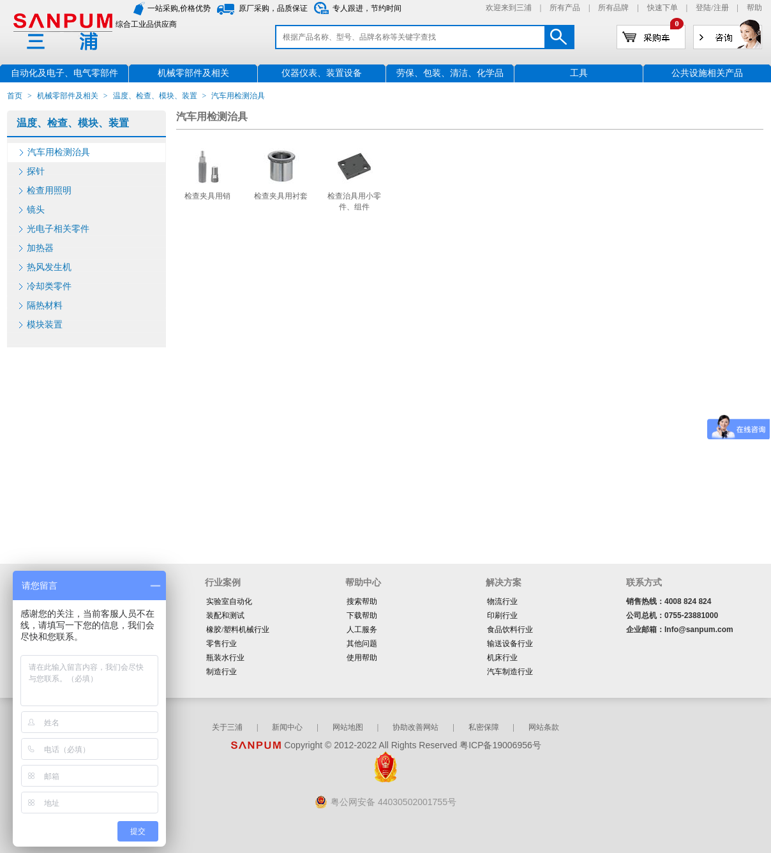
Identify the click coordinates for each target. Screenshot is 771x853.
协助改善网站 (415, 727)
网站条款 (543, 727)
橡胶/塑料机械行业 (237, 629)
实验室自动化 (229, 601)
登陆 (703, 7)
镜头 (36, 210)
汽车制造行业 (510, 671)
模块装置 (45, 324)
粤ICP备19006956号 (500, 745)
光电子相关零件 (58, 229)
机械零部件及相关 (67, 95)
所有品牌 (613, 7)
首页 (14, 95)
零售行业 (221, 643)
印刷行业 (502, 615)
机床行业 (502, 657)
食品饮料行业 (510, 629)
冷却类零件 (49, 286)
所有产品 (565, 7)
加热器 (40, 248)
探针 (36, 171)
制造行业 (221, 671)
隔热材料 (45, 305)
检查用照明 (49, 190)
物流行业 (502, 601)
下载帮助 (362, 615)
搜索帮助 (362, 601)
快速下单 (662, 7)
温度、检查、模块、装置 (155, 95)
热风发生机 (49, 267)
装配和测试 (225, 615)
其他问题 (362, 643)
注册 (721, 7)
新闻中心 (287, 727)
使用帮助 (362, 657)
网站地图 (348, 727)
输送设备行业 (510, 643)
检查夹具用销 (207, 196)
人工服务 (362, 629)
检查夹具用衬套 (281, 196)
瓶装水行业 (225, 657)
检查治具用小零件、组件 (354, 201)
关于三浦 (227, 727)
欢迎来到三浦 (509, 7)
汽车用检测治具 (58, 152)
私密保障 (483, 727)
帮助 (754, 7)
